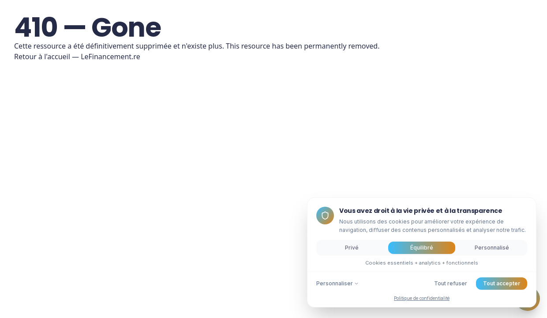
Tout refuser (450, 283)
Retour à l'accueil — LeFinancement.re (77, 56)
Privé (352, 247)
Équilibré (421, 247)
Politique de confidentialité (422, 298)
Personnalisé (492, 247)
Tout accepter (501, 283)
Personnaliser (337, 283)
